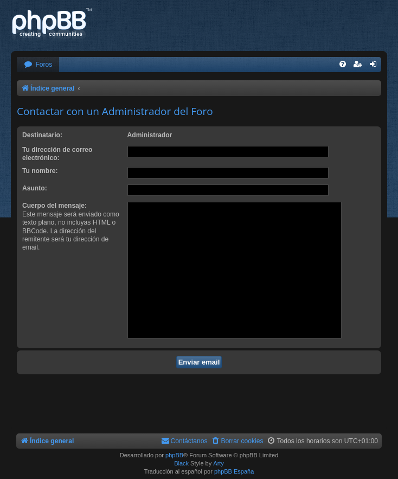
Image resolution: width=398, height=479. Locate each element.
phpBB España (234, 471)
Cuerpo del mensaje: (54, 205)
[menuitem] (38, 65)
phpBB (174, 455)
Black (181, 463)
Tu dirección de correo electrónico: (57, 154)
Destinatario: (42, 135)
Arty (218, 463)
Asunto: (34, 188)
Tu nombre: (40, 171)
